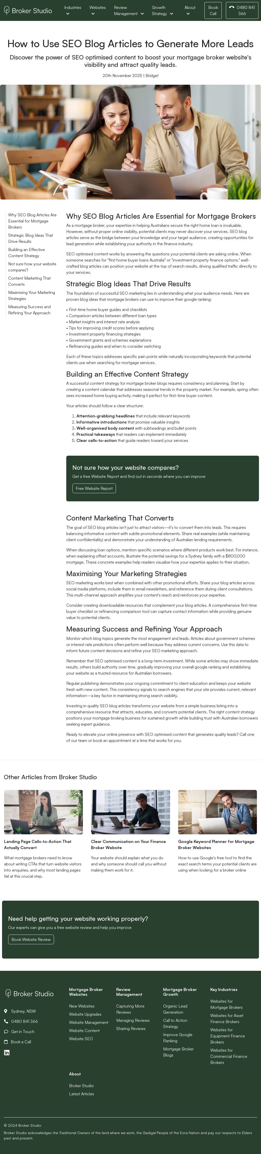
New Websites (82, 1006)
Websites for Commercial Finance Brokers (228, 1056)
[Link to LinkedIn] (6, 1052)
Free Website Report (94, 488)
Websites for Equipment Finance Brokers (227, 1036)
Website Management (88, 1022)
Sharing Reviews (131, 1028)
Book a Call (17, 1041)
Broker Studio (81, 1085)
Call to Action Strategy (175, 1023)
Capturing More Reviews (130, 1009)
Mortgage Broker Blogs (178, 1052)
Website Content (84, 1030)
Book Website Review (31, 939)
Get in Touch (19, 1031)
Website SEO (81, 1038)
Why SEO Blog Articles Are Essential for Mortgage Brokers (32, 221)
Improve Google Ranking (177, 1037)
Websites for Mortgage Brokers (226, 1004)
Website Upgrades (85, 1014)
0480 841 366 (242, 10)
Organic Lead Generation (175, 1009)
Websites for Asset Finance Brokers (226, 1018)
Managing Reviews (133, 1020)
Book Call (213, 10)
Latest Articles (81, 1093)
